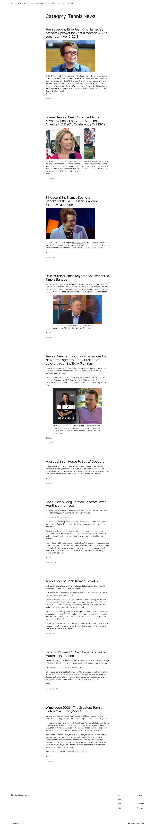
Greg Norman (59, 510)
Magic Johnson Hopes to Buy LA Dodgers (75, 461)
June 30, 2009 (50, 761)
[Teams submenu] (32, 3)
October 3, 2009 (51, 562)
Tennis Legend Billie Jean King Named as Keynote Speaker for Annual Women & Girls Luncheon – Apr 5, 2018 (76, 33)
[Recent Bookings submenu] (49, 3)
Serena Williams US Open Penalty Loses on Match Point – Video (76, 653)
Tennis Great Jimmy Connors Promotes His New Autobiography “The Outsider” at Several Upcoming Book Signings (76, 359)
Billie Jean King (82, 76)
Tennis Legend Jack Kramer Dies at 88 (73, 581)
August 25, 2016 (51, 179)
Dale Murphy (83, 284)
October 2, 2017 (50, 99)
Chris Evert (81, 161)
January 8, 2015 (50, 338)
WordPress (140, 823)
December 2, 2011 (51, 483)
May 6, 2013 (49, 443)
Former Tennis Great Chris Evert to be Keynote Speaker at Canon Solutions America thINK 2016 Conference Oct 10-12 (75, 120)
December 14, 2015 (51, 257)
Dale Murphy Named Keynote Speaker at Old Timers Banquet (77, 277)
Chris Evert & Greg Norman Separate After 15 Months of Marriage (77, 503)
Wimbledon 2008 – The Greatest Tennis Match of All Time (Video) (74, 709)
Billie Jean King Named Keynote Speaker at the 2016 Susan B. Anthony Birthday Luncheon (73, 201)
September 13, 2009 (52, 634)
